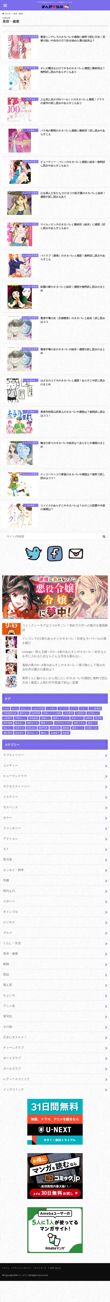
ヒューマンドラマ (15, 797)
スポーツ (9, 922)
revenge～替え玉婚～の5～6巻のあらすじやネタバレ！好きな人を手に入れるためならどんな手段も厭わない (54, 676)
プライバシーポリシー (22, 1289)
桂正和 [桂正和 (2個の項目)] (98, 739)
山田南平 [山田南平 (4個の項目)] (7, 739)
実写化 (7, 1037)
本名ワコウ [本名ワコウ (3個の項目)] (76, 739)
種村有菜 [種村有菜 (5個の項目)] (43, 749)
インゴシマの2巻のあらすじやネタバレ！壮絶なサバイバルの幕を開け (54, 663)
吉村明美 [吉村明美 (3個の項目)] (35, 734)
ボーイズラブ (12, 1079)
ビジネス (9, 943)
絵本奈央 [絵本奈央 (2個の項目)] (55, 749)
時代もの (9, 911)
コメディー (10, 786)
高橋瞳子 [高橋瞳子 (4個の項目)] (55, 753)
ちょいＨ (9, 1016)
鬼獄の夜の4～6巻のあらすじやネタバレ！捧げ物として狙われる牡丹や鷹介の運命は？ (53, 689)
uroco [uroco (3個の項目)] (15, 729)
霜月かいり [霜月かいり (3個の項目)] (32, 753)
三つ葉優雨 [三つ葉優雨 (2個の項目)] (95, 729)
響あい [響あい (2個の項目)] (44, 753)
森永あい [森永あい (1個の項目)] (19, 744)
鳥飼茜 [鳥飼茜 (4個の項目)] (66, 753)
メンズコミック (13, 1110)
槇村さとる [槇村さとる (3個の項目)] (32, 744)
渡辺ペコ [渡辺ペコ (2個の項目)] (92, 744)
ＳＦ (6, 870)
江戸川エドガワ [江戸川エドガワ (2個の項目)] (63, 744)
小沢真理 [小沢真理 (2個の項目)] (68, 734)
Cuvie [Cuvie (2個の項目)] (6, 729)
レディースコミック (16, 1100)
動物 (6, 985)
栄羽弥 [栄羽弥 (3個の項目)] (88, 739)
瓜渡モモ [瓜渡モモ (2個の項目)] (19, 749)
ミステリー (10, 817)
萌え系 (7, 1006)
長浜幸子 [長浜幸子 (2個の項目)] (19, 753)
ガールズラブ (12, 1089)
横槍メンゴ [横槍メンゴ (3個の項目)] (46, 744)
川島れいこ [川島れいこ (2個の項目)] (20, 739)
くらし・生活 (12, 964)
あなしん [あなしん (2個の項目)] (25, 729)
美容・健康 (10, 974)
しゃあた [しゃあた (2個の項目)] (51, 729)
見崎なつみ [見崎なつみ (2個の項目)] (91, 749)
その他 (7, 1047)
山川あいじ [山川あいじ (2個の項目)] (93, 734)
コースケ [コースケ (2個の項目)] (63, 729)
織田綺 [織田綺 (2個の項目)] (66, 749)
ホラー (7, 838)
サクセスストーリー (16, 807)
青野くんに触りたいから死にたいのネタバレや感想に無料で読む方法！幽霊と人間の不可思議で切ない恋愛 (55, 703)
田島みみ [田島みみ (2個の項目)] (31, 749)
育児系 (7, 880)
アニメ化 (9, 1026)
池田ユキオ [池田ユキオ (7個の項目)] (79, 744)
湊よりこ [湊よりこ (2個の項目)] (7, 749)
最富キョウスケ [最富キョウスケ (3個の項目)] (60, 739)
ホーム (6, 1289)
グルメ (7, 953)
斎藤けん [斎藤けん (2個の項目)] (45, 739)
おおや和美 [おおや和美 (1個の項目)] (38, 729)
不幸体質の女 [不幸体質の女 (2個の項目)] (10, 734)
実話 (6, 995)
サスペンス (10, 828)
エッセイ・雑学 (13, 891)
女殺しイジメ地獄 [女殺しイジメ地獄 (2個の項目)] (52, 734)
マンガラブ (23, 1296)
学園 (6, 901)
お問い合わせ (55, 1289)
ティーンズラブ (13, 1068)
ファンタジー (12, 849)
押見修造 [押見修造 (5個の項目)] (33, 739)
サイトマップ (40, 1289)
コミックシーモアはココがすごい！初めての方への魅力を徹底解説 (55, 650)
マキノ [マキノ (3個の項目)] (83, 729)
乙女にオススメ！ (15, 1058)
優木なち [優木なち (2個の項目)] (24, 734)
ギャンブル (10, 932)
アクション (10, 859)
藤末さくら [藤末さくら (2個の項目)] (77, 749)
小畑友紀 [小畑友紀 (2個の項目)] (80, 734)
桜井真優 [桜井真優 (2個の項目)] (7, 744)
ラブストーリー (13, 776)
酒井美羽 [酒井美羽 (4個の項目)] (7, 753)
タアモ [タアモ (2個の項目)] (74, 729)
